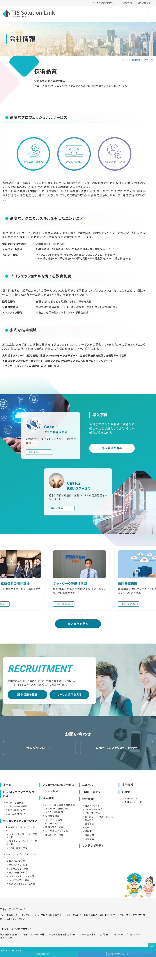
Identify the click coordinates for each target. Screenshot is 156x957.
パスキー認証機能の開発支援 (59, 805)
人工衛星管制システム (55, 831)
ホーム (125, 60)
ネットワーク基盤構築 (15, 806)
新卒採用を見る (27, 694)
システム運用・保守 (14, 814)
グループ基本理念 (92, 809)
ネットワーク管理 (52, 820)
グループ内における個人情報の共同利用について (91, 915)
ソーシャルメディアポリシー (13, 919)
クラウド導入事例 (53, 812)
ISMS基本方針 (88, 934)
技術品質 (88, 835)
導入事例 (48, 798)
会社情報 (136, 60)
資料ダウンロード (38, 748)
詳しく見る (34, 452)
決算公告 (88, 839)
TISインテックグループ (106, 3)
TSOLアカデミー (93, 791)
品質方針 (105, 934)
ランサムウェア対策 (17, 869)
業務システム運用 (53, 827)
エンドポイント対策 (17, 865)
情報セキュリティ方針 (33, 934)
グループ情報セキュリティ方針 (15, 915)
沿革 (86, 827)
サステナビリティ (92, 845)
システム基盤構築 (13, 802)
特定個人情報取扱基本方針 (63, 934)
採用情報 (127, 3)
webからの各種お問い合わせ (116, 748)
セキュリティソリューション (20, 820)
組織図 (87, 831)
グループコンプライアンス (132, 915)
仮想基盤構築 (51, 816)
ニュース (87, 784)
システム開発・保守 (14, 810)
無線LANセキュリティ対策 (20, 884)
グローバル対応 (52, 823)
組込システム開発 (53, 834)
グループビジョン (92, 813)
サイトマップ (6, 938)
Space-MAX (51, 791)
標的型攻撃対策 (15, 861)
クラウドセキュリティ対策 (20, 876)
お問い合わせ (144, 3)
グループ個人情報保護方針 (48, 915)
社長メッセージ (91, 805)
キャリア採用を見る (69, 694)
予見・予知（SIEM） (17, 872)
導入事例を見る (112, 448)
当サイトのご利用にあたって (128, 934)
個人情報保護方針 (9, 934)
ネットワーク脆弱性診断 (56, 808)
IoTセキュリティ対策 (17, 880)
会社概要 (88, 824)
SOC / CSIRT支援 (17, 848)
